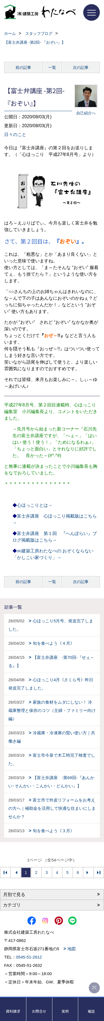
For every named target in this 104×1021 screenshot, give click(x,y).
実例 (65, 1011)
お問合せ (39, 1011)
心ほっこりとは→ (34, 505)
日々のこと (15, 134)
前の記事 (23, 67)
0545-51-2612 (29, 957)
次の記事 (80, 67)
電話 (91, 1011)
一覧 (52, 67)
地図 (71, 948)
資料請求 (13, 1011)
